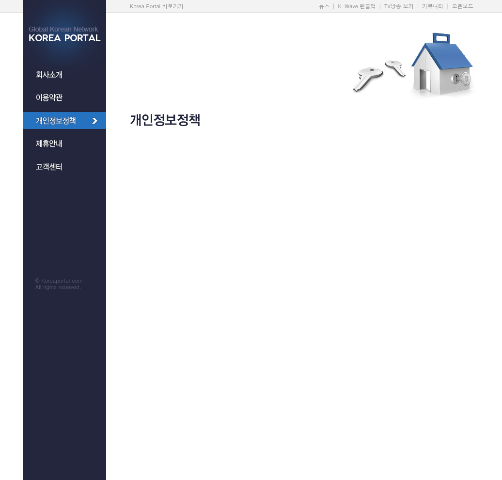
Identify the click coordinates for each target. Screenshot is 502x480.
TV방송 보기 (399, 6)
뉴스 (324, 6)
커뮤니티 (432, 6)
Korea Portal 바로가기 (157, 6)
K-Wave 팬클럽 (357, 6)
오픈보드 (462, 6)
